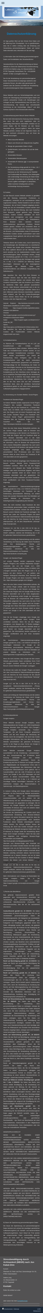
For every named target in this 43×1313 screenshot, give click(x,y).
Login (39, 1309)
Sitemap (16, 1309)
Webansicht (37, 1311)
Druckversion (7, 1309)
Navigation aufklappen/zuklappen (21, 3)
